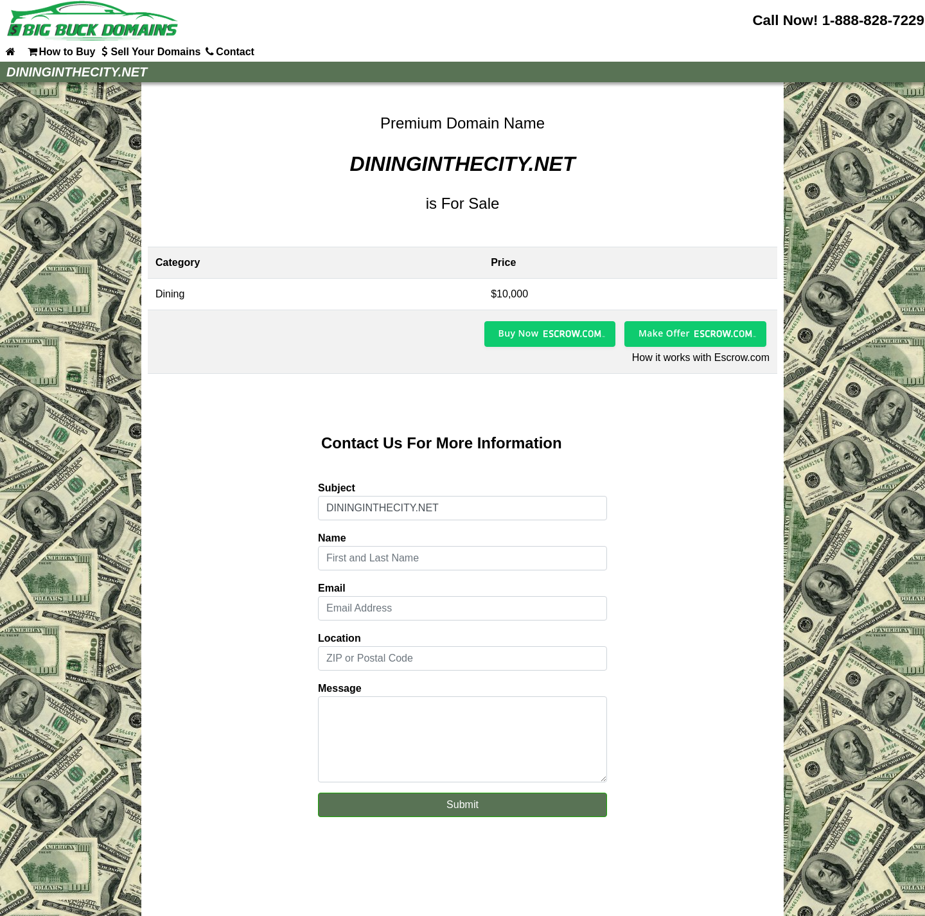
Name (332, 538)
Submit (462, 804)
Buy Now (518, 333)
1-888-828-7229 (873, 20)
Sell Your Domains (149, 51)
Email (332, 588)
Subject (336, 487)
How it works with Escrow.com (701, 357)
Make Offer (664, 333)
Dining (169, 293)
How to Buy (60, 51)
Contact (228, 51)
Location (339, 638)
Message (340, 688)
